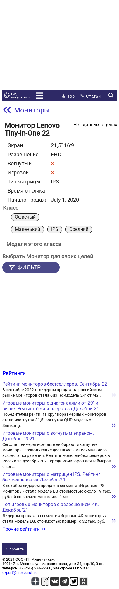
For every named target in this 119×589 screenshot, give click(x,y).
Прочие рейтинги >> (24, 529)
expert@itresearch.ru (19, 572)
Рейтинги (13, 373)
